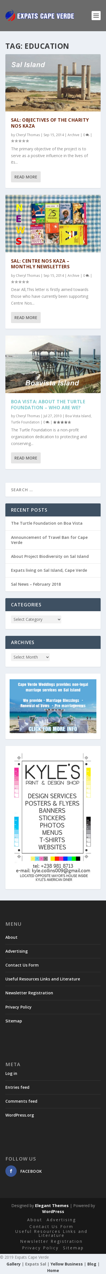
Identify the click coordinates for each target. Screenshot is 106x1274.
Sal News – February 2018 (36, 584)
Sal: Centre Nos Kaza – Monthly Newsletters (40, 264)
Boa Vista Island (78, 416)
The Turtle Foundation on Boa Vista (47, 523)
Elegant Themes (52, 1205)
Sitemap (13, 1021)
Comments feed (21, 1101)
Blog (91, 1264)
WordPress (53, 1211)
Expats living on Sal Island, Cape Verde (49, 570)
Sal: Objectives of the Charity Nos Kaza (50, 123)
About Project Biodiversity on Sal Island (50, 556)
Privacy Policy (18, 1007)
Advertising (16, 951)
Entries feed (17, 1087)
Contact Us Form (22, 965)
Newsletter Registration (29, 992)
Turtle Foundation (25, 421)
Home (53, 1270)
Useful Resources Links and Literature (42, 979)
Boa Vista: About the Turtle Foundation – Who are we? (48, 404)
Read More (25, 177)
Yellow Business (67, 1264)
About (11, 937)
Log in (11, 1073)
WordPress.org (19, 1115)
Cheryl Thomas (28, 134)
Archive (73, 134)
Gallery (14, 1264)
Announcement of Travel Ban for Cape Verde (49, 540)
